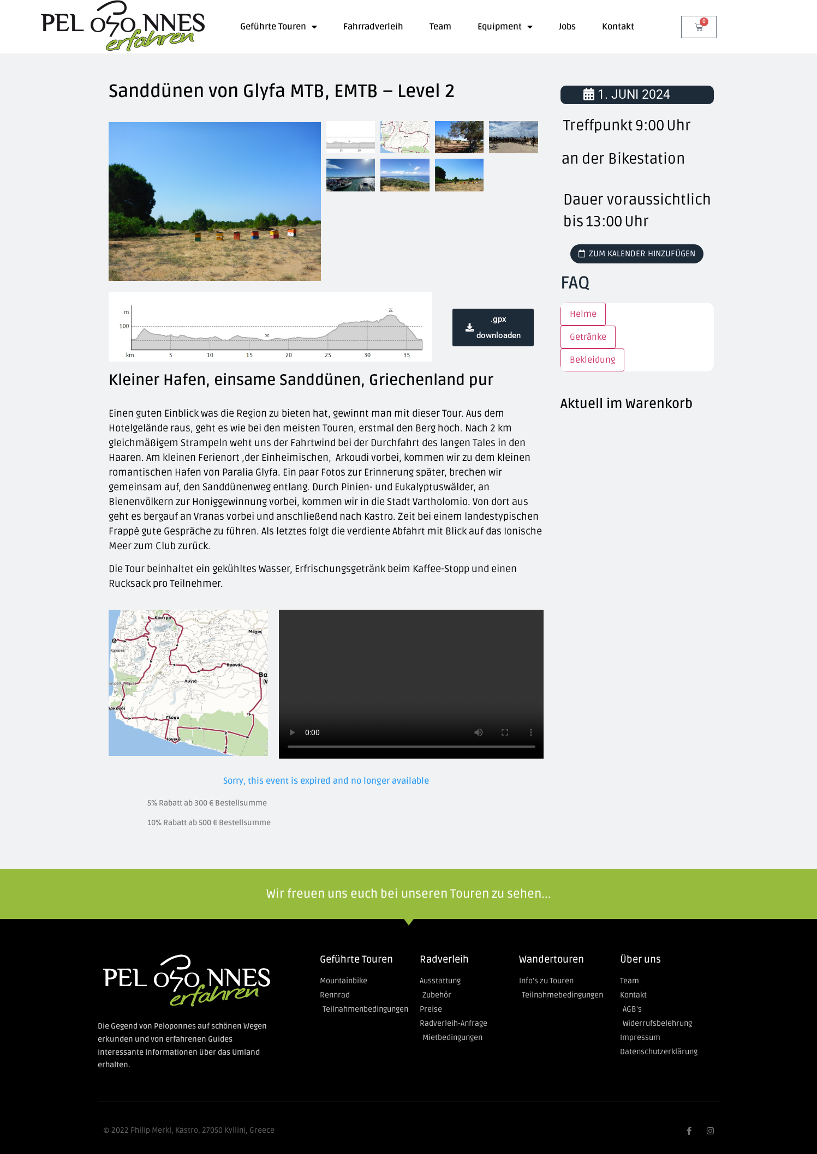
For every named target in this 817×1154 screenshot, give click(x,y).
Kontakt (618, 26)
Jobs (567, 26)
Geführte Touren (278, 27)
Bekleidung (592, 359)
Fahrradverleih (373, 26)
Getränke (588, 337)
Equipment (505, 27)
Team (440, 26)
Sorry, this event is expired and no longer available (326, 781)
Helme (583, 314)
